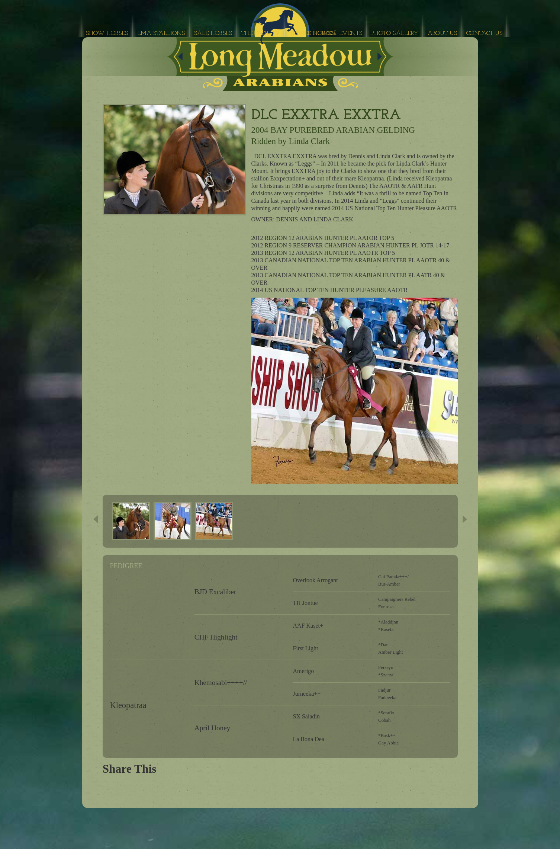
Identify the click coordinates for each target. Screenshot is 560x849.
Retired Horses (312, 33)
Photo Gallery (394, 33)
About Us (442, 33)
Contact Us (484, 33)
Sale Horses (213, 33)
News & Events (337, 33)
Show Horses (107, 33)
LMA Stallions (161, 33)
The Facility (260, 33)
